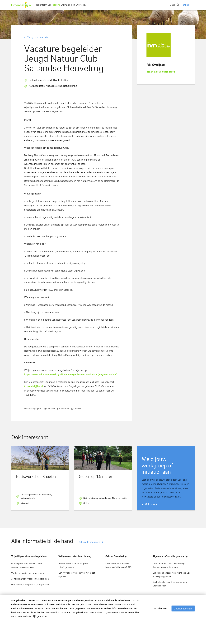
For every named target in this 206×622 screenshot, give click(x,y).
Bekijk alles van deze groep (160, 71)
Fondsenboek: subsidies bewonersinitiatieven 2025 (118, 565)
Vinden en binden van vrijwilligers (27, 572)
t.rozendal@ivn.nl (33, 386)
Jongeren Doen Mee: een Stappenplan (30, 578)
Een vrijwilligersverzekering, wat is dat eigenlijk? (76, 574)
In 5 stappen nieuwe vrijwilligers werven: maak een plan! (26, 565)
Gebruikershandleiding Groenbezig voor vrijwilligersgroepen (172, 574)
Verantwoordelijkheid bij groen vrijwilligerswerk (73, 565)
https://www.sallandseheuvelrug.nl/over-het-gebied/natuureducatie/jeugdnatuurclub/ (70, 374)
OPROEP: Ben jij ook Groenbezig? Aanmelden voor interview (169, 565)
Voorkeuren (159, 608)
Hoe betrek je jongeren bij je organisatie (30, 584)
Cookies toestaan (182, 608)
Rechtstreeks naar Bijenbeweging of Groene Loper (170, 583)
